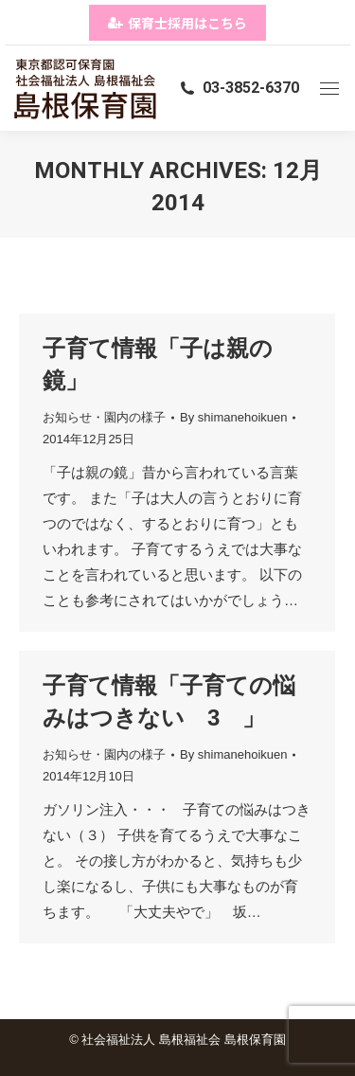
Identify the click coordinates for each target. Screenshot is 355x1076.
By (233, 417)
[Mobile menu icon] (329, 88)
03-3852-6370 (238, 88)
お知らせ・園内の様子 (104, 417)
